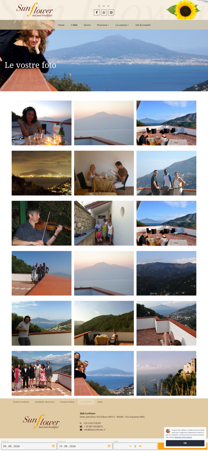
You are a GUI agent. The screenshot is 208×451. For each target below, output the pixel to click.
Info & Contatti (143, 25)
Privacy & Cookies (67, 402)
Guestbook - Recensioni (44, 402)
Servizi (87, 25)
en (104, 6)
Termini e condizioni (21, 402)
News (100, 402)
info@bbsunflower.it (94, 429)
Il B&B (74, 25)
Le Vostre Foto (86, 402)
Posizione (103, 25)
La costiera (122, 25)
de (108, 6)
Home (61, 25)
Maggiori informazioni (183, 437)
